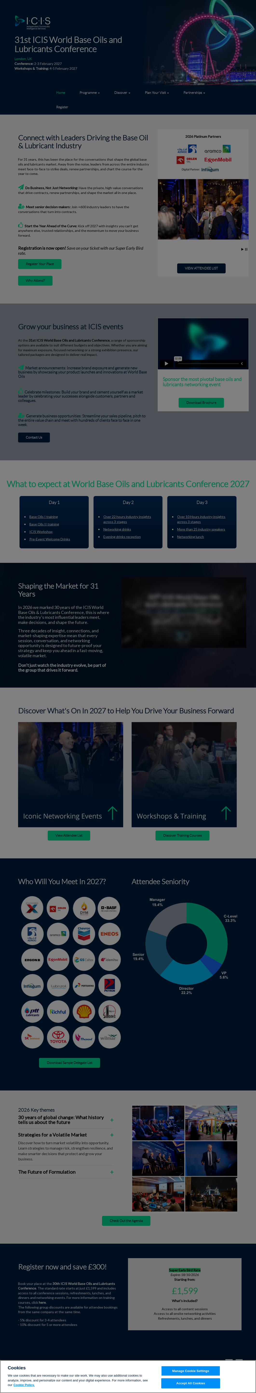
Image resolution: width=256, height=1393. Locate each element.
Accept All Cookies (190, 1386)
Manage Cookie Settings (190, 1373)
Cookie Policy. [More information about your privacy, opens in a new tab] (24, 1387)
